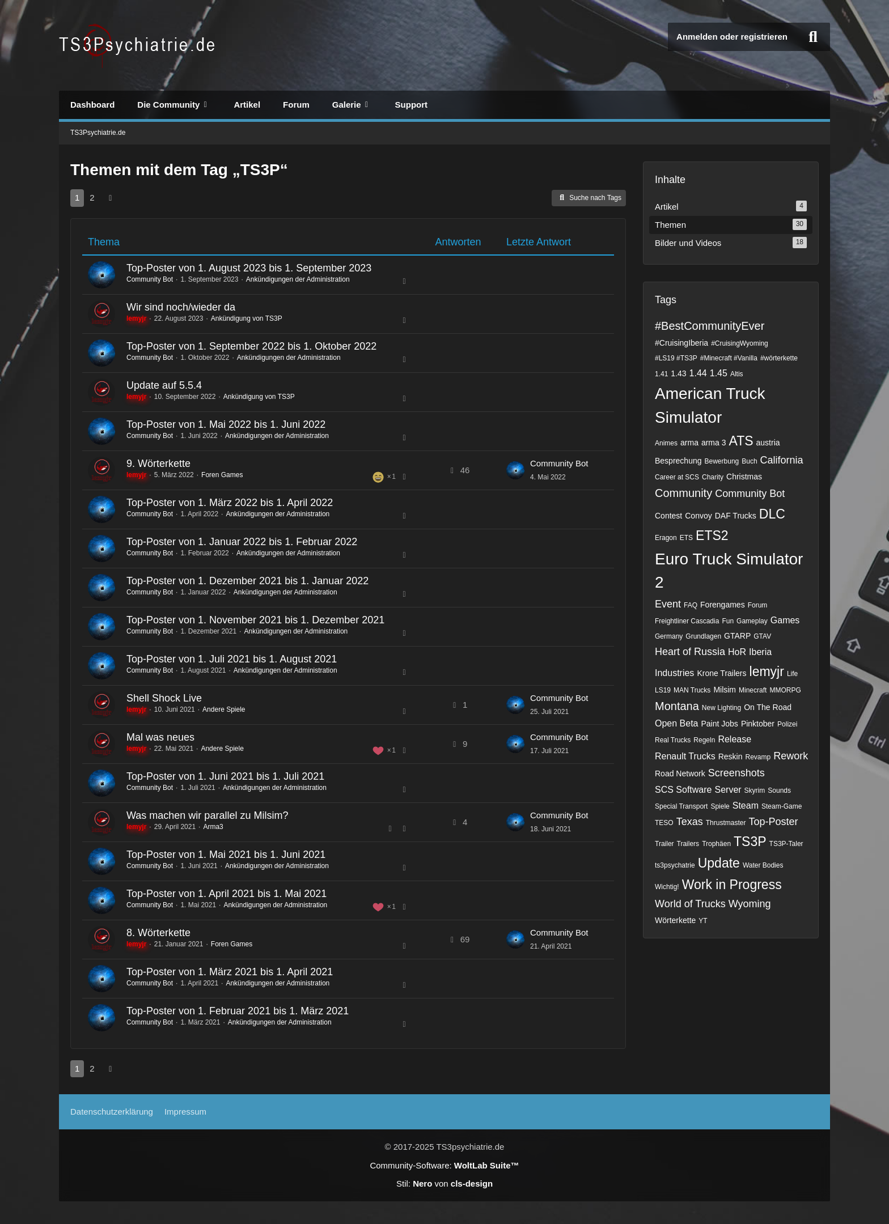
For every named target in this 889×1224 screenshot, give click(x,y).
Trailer (664, 844)
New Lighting (721, 708)
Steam (746, 805)
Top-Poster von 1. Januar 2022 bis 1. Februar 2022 (241, 541)
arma (689, 442)
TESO (664, 823)
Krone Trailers (721, 673)
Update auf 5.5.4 (164, 385)
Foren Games (222, 475)
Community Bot (149, 279)
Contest (668, 515)
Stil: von (444, 1183)
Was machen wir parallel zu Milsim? (207, 815)
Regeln (704, 740)
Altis (736, 374)
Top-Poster (773, 821)
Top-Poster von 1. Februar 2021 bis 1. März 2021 (237, 1011)
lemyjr (767, 671)
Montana (677, 706)
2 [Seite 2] (92, 197)
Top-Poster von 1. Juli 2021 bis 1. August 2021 (231, 659)
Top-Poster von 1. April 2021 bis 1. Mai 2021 (226, 893)
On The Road (767, 707)
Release (734, 739)
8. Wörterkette (158, 932)
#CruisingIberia (681, 342)
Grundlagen (703, 636)
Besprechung (678, 460)
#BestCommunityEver (709, 326)
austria (768, 442)
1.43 (678, 373)
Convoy (698, 515)
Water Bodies (763, 865)
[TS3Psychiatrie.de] (138, 45)
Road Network (680, 773)
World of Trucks (690, 904)
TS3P (750, 841)
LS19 (663, 690)
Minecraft (753, 690)
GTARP (737, 635)
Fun (728, 621)
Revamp (758, 757)
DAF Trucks (735, 515)
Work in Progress (732, 884)
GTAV (762, 636)
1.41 (661, 374)
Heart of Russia (690, 651)
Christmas (744, 476)
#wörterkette (779, 358)
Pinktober (757, 723)
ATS (741, 441)
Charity (712, 477)
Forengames (722, 604)
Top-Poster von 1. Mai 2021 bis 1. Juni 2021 (225, 854)
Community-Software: (444, 1165)
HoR (737, 652)
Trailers (688, 844)
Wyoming (750, 904)
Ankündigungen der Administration (298, 279)
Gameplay (752, 621)
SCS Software (683, 789)
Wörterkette (675, 920)
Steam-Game (781, 806)
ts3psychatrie (675, 865)
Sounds (779, 790)
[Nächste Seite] (110, 197)
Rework (790, 756)
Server (727, 789)
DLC (772, 514)
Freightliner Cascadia (687, 621)
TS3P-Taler (786, 844)
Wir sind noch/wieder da (180, 307)
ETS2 (712, 535)
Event (668, 604)
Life (792, 674)
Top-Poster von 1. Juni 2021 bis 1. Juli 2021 (225, 776)
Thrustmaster (726, 823)
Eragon (666, 538)
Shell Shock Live (164, 698)
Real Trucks (673, 740)
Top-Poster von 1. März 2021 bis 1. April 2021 (229, 972)
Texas (689, 821)
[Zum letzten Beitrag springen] (515, 470)
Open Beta (676, 723)
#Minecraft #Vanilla (728, 358)
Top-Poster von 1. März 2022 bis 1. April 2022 (229, 502)
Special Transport (681, 806)
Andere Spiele (223, 709)
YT (702, 921)
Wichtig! (667, 887)
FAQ (690, 605)
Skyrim (754, 790)
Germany (669, 636)
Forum (758, 605)
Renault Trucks (685, 756)
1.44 (698, 373)
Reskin (730, 756)
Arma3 (213, 827)
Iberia (760, 652)
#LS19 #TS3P (676, 358)
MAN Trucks (692, 690)
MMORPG (785, 690)
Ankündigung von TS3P (246, 318)
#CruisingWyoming (739, 343)
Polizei (787, 724)
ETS (686, 538)
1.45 (718, 373)
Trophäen (716, 844)
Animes (666, 443)
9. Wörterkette (158, 463)
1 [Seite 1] (77, 197)
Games (785, 620)
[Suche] (813, 37)
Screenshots (736, 773)
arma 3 (713, 442)
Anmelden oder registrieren (732, 36)
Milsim (724, 689)
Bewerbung (722, 461)
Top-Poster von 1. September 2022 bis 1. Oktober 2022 (251, 346)
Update (719, 863)
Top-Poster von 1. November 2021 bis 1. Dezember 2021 (255, 620)
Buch (749, 461)
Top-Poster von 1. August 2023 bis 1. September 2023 (248, 268)
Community (683, 493)
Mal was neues (160, 737)
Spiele (719, 806)
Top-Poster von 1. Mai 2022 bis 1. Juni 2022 (225, 424)
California (781, 460)
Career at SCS (677, 477)
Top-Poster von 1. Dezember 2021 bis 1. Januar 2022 (247, 580)
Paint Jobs (719, 723)
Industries (674, 673)
